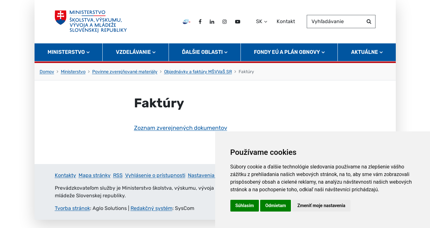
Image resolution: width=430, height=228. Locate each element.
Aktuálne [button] (364, 52)
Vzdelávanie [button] (133, 52)
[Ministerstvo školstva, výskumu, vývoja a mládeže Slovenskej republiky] (91, 21)
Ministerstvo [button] (66, 52)
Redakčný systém (151, 208)
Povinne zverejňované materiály (124, 71)
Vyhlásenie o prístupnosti (155, 175)
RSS (118, 175)
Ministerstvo (73, 71)
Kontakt (286, 22)
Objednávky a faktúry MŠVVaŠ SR (198, 71)
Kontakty (65, 175)
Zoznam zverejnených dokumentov (180, 127)
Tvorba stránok (72, 208)
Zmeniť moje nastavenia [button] (321, 205)
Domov (47, 71)
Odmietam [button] (275, 205)
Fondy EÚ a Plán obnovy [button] (287, 52)
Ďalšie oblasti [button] (202, 52)
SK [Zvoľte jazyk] (259, 22)
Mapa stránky (95, 175)
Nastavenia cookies (211, 175)
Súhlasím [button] (244, 205)
